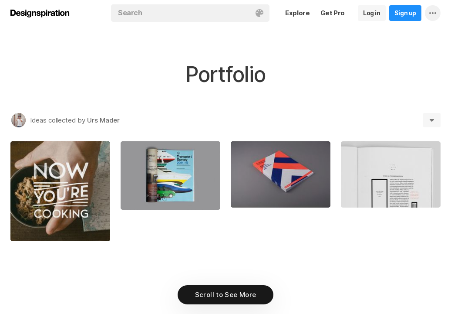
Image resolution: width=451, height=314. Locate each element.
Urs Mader (103, 120)
